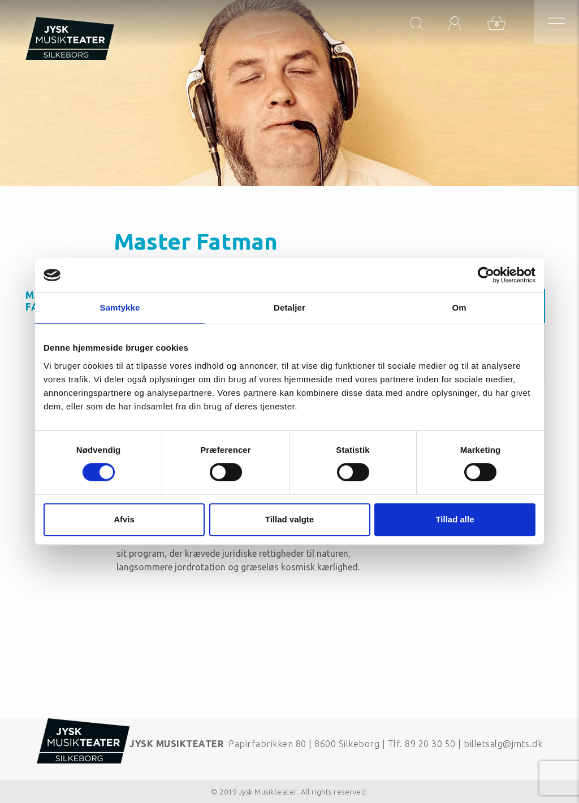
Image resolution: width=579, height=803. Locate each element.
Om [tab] (459, 307)
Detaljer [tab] (289, 307)
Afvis (124, 519)
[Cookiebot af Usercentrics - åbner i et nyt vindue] (486, 275)
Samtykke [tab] (120, 307)
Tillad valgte (289, 519)
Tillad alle (454, 519)
